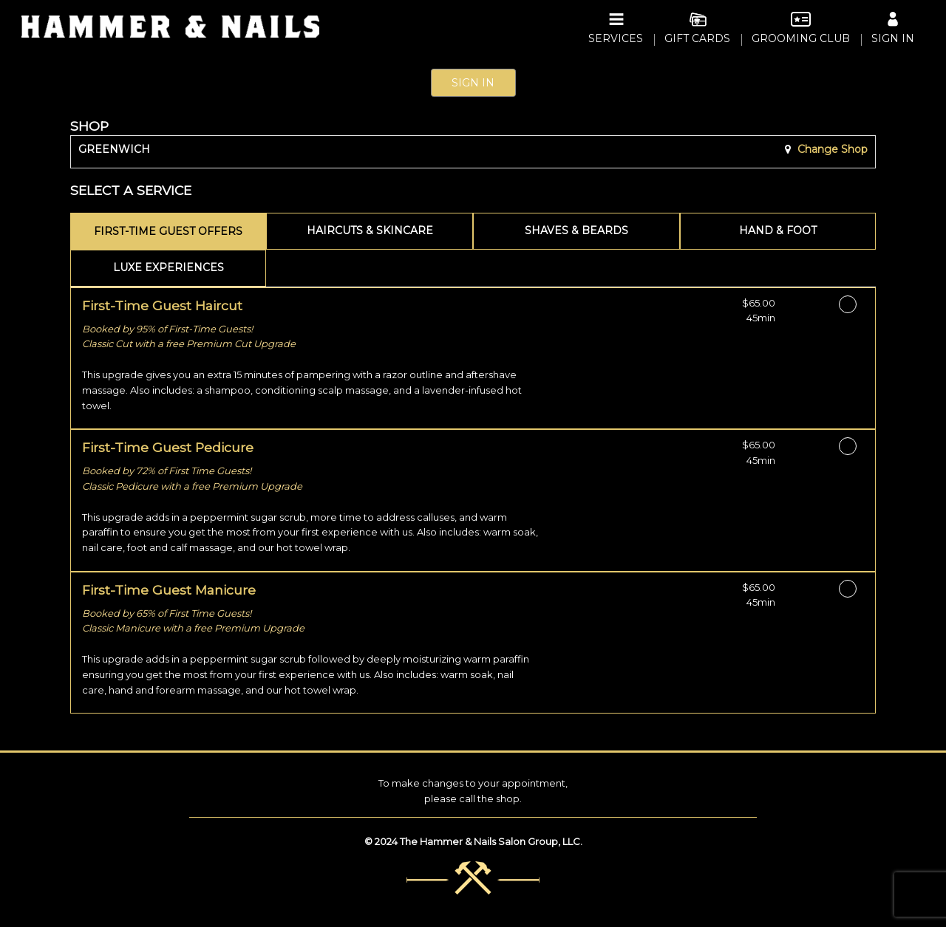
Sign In (473, 82)
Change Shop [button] (831, 149)
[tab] (168, 231)
